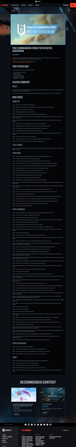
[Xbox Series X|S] (42, 438)
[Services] (31, 5)
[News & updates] (15, 5)
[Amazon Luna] (42, 444)
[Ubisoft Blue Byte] (28, 439)
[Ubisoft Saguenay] (28, 446)
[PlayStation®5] (42, 440)
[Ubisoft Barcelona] (28, 438)
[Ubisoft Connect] (9, 436)
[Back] (13, 10)
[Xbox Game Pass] (42, 436)
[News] (9, 440)
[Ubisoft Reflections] (28, 444)
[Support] (9, 442)
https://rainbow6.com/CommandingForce (21, 62)
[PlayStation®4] (42, 442)
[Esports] (38, 5)
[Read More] (16, 414)
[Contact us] (9, 446)
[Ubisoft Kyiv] (28, 442)
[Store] (9, 435)
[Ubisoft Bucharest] (28, 440)
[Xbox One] (42, 439)
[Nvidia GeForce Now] (55, 436)
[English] (66, 430)
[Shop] (73, 5)
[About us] (9, 438)
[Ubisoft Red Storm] (28, 443)
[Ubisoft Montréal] (28, 436)
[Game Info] (24, 5)
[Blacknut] (55, 438)
